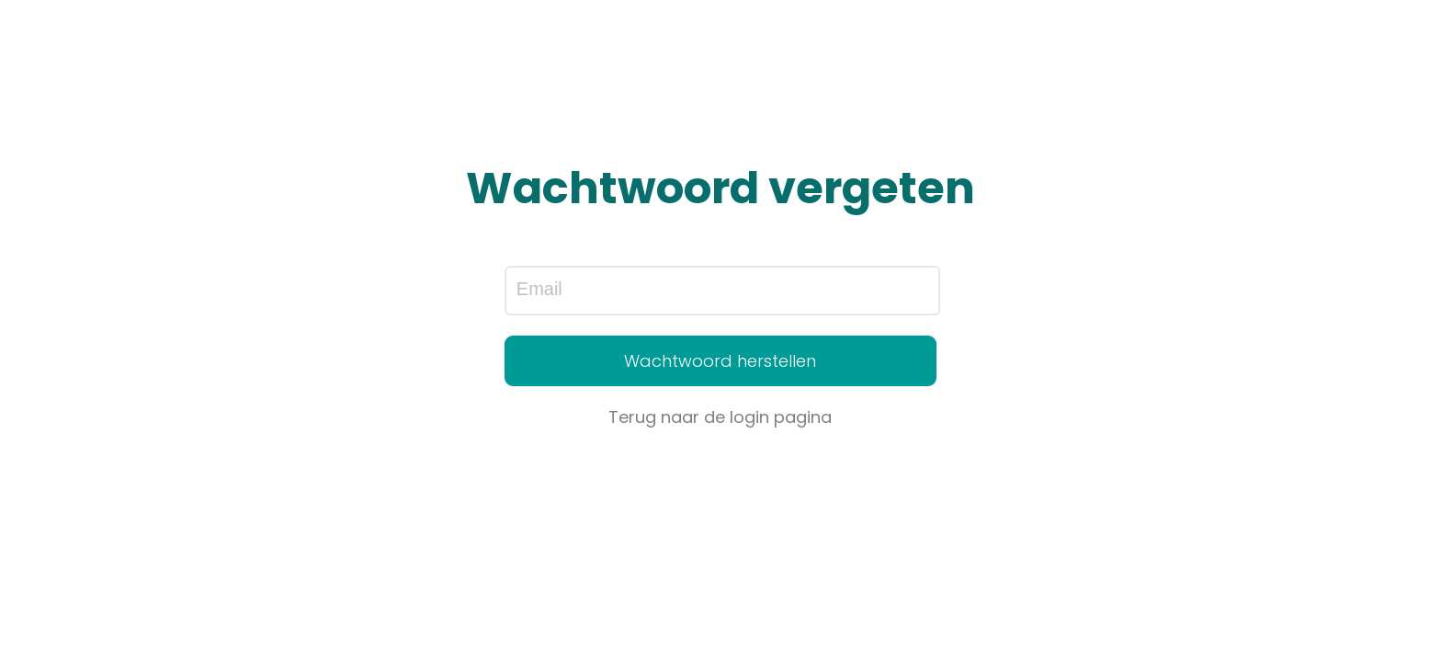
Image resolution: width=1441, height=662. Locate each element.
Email (539, 288)
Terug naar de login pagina (720, 416)
